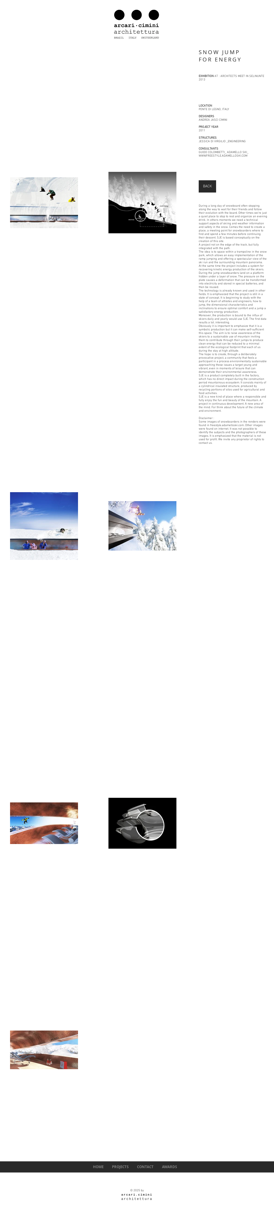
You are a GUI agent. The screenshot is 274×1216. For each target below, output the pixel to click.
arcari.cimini (136, 1194)
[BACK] (207, 186)
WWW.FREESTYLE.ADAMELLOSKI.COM (223, 156)
